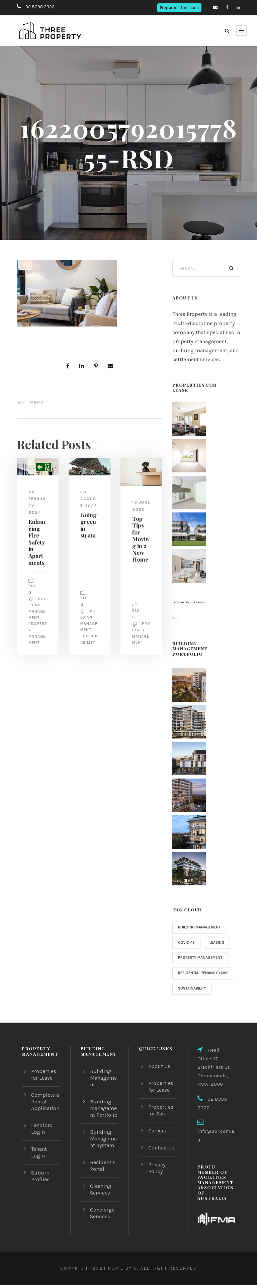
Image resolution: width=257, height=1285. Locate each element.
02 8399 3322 (39, 6)
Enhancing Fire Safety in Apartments (36, 541)
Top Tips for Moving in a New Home (140, 545)
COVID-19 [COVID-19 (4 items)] (186, 943)
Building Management (103, 1077)
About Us (159, 1066)
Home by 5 (120, 1268)
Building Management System (103, 1138)
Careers (157, 1130)
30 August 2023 (88, 498)
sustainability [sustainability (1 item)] (193, 995)
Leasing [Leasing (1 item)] (218, 943)
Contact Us (161, 1147)
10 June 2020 (138, 509)
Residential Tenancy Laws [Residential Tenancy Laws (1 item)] (199, 976)
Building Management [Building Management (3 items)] (201, 927)
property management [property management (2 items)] (202, 958)
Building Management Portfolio (103, 1108)
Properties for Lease (179, 7)
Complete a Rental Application (45, 1101)
